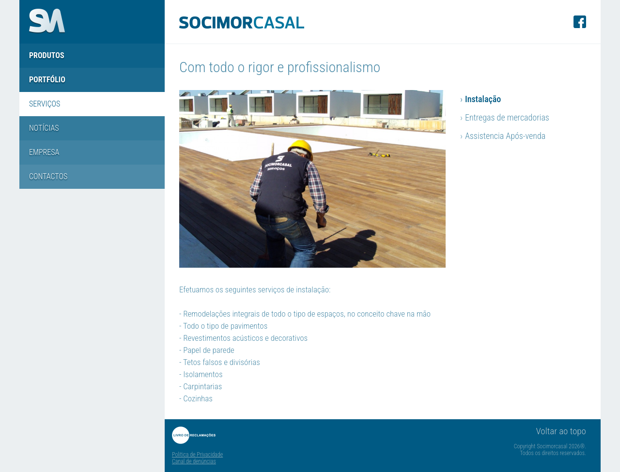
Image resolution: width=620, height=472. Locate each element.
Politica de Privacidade (197, 454)
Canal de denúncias (194, 461)
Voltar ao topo (561, 431)
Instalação (480, 99)
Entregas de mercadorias (504, 117)
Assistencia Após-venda (502, 136)
